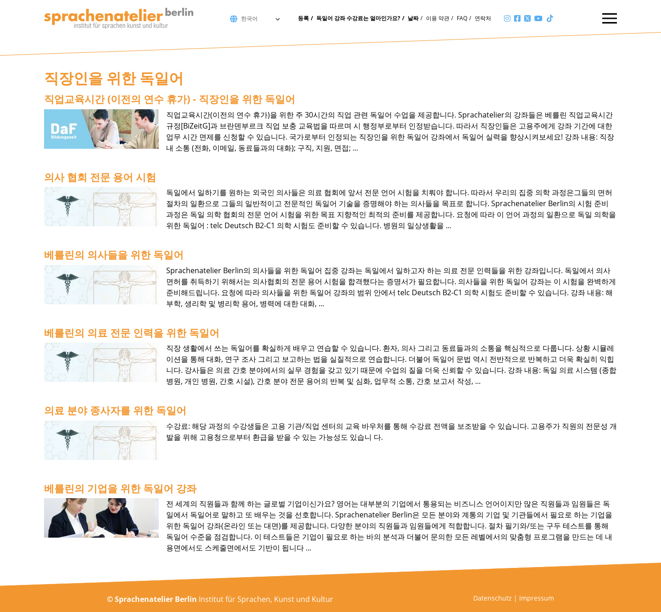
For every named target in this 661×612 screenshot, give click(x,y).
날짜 (413, 18)
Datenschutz (492, 598)
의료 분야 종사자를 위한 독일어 (115, 410)
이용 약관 (437, 18)
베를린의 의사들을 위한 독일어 (114, 254)
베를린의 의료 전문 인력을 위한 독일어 (131, 332)
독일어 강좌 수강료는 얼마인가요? (358, 18)
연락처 (483, 18)
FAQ (462, 18)
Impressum (536, 598)
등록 (303, 18)
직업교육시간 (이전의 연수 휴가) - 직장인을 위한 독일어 (169, 99)
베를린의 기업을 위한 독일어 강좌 (120, 488)
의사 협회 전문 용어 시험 (100, 177)
